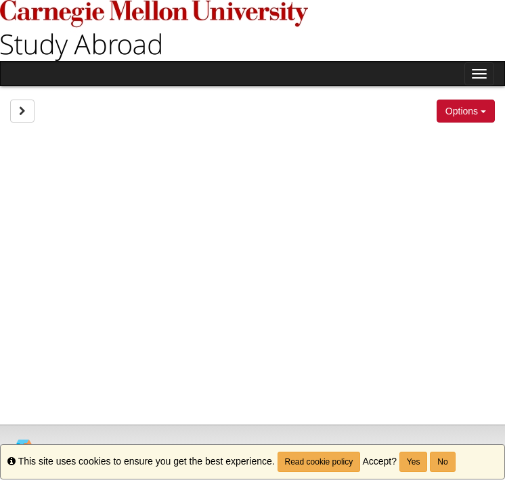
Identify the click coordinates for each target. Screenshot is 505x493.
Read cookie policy (319, 462)
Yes (413, 462)
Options (465, 111)
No (442, 462)
